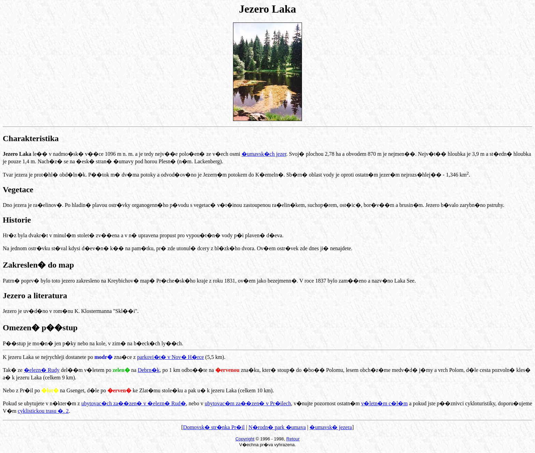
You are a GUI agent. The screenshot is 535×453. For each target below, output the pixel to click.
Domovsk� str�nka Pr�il (214, 427)
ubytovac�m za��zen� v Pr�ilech (248, 403)
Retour (293, 438)
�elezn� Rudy (41, 370)
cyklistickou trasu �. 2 (43, 411)
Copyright (245, 438)
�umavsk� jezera (330, 427)
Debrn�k (149, 370)
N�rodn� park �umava (277, 427)
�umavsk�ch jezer (264, 154)
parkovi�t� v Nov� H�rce (170, 357)
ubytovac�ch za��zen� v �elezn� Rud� (133, 403)
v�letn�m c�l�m (384, 403)
